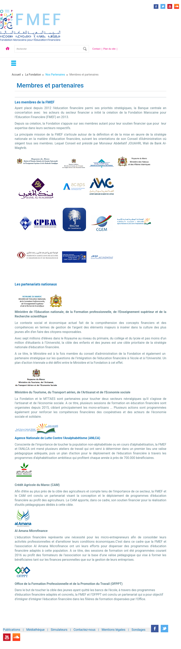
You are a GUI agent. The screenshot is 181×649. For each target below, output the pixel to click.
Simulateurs (59, 630)
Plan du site (109, 48)
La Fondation (33, 74)
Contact (96, 48)
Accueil (7, 48)
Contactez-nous (84, 630)
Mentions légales (113, 630)
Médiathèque (35, 630)
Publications (11, 630)
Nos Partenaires (55, 74)
